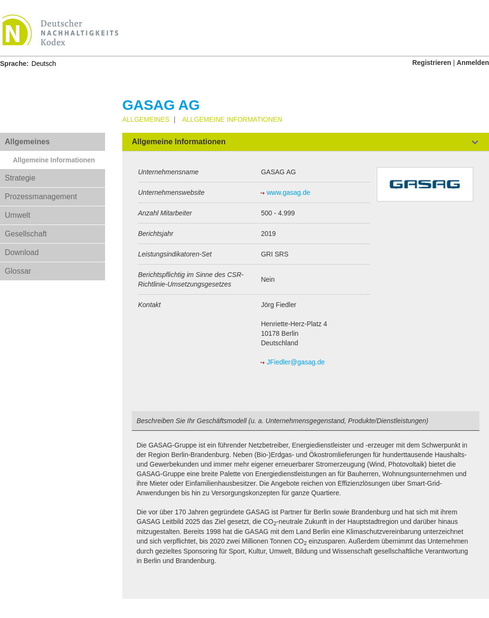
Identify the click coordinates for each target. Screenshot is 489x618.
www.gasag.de (288, 192)
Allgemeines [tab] (27, 142)
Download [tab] (22, 252)
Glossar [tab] (18, 271)
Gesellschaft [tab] (26, 234)
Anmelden (473, 62)
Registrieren (431, 62)
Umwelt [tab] (17, 215)
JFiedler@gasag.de (295, 362)
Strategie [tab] (20, 178)
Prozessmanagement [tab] (41, 196)
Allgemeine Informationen (54, 160)
